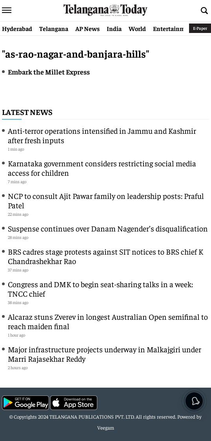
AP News (87, 28)
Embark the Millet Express (49, 71)
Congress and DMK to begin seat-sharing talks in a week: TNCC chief (100, 288)
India (114, 28)
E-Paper (200, 28)
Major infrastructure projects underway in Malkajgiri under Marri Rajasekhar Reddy (104, 353)
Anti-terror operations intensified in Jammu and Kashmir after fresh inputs (102, 135)
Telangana (53, 28)
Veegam (105, 427)
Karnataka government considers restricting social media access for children (102, 167)
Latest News (27, 112)
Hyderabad (17, 28)
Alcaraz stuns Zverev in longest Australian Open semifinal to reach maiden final (108, 321)
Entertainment (174, 28)
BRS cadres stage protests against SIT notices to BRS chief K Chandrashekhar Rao (105, 256)
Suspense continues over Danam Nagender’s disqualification (108, 228)
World (137, 28)
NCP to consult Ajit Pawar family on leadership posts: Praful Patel (106, 200)
